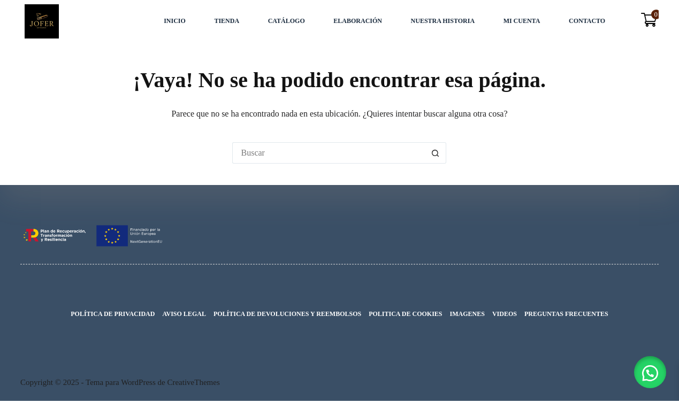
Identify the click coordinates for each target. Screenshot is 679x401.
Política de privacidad (113, 314)
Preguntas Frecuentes (566, 314)
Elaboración (357, 21)
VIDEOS (504, 314)
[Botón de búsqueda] (435, 153)
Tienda (226, 21)
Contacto (587, 21)
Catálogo (286, 21)
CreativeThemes (193, 382)
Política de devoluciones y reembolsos (287, 314)
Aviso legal (183, 314)
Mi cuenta (521, 21)
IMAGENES (467, 314)
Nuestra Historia (443, 21)
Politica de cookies (405, 314)
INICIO (175, 21)
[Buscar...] (328, 153)
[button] (650, 372)
